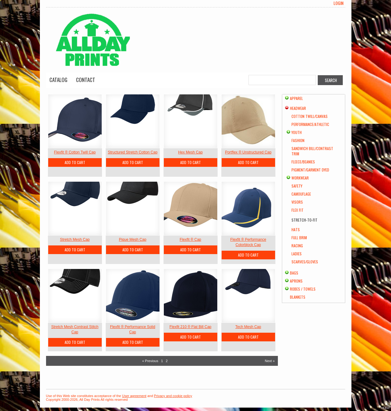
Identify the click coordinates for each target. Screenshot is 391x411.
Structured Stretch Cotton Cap (133, 152)
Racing (297, 245)
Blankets (297, 297)
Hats (295, 229)
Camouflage (301, 194)
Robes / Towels (303, 289)
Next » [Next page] (270, 361)
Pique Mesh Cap (133, 239)
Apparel (296, 98)
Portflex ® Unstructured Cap (248, 152)
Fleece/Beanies (303, 161)
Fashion (297, 140)
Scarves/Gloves (304, 261)
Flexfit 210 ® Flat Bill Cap (190, 327)
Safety (296, 185)
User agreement (134, 396)
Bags (294, 272)
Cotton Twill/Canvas (309, 116)
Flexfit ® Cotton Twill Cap (75, 152)
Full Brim (299, 237)
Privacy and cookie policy (173, 396)
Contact (85, 80)
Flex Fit (297, 210)
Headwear (298, 108)
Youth (296, 132)
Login (338, 3)
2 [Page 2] (167, 361)
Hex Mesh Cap (190, 152)
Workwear (300, 177)
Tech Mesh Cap (248, 327)
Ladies (296, 253)
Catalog (58, 80)
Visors (297, 202)
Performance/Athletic (310, 124)
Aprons (296, 280)
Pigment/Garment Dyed (310, 169)
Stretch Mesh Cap (75, 239)
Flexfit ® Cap (190, 239)
